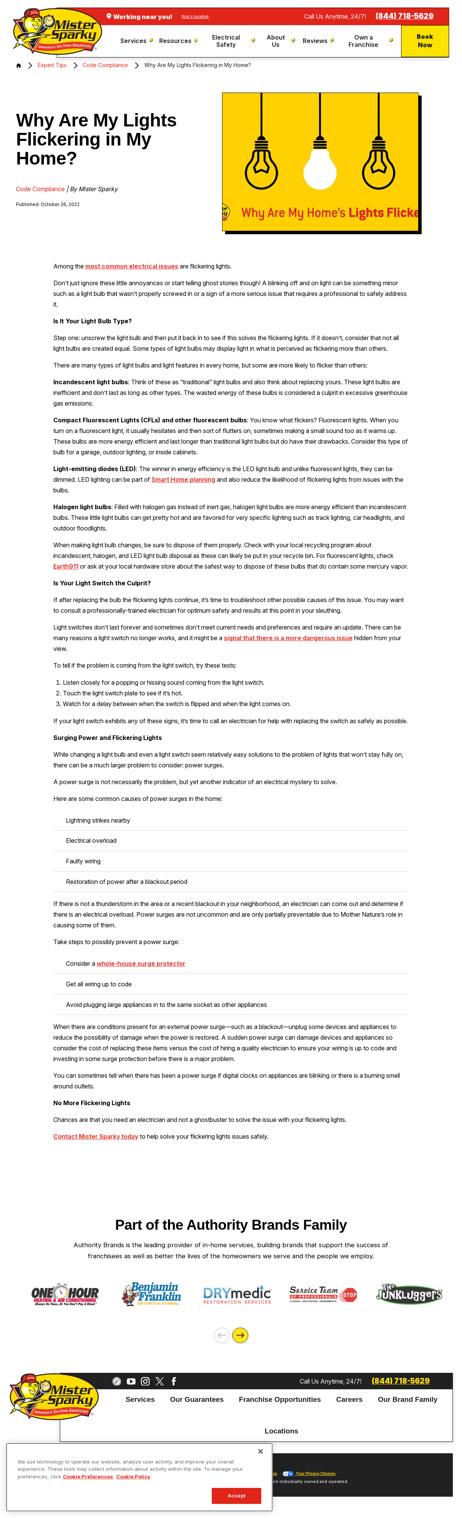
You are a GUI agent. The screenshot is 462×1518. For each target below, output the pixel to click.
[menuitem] (136, 41)
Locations (281, 1431)
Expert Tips (52, 65)
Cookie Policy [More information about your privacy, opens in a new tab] (133, 1476)
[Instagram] (145, 1381)
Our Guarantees (197, 1399)
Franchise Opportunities (280, 1399)
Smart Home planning (183, 479)
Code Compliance (105, 65)
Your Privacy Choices (309, 1473)
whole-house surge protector (141, 963)
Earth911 (65, 566)
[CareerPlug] (116, 1381)
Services (140, 1399)
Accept (236, 1495)
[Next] (240, 1335)
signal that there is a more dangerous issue (288, 638)
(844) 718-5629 (404, 16)
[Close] (260, 1451)
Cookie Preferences (88, 1476)
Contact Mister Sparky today (95, 1136)
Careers (349, 1399)
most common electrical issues (131, 266)
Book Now (425, 40)
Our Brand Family (407, 1399)
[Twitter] (159, 1381)
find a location (195, 16)
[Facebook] (173, 1381)
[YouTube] (131, 1381)
